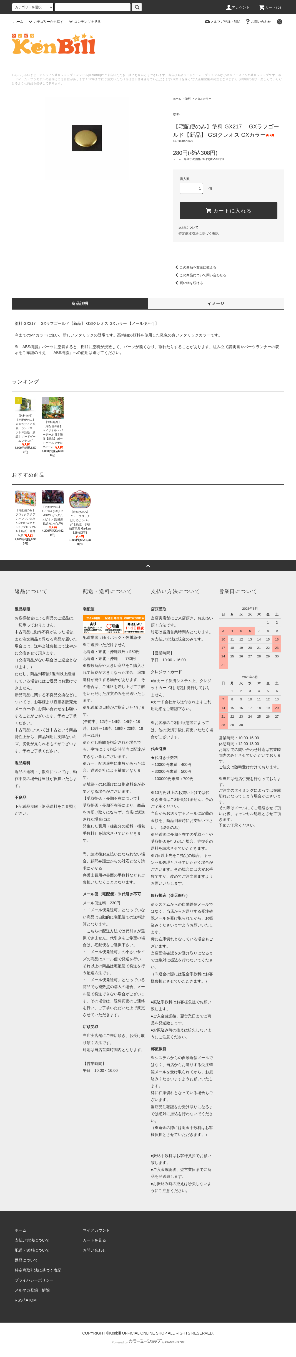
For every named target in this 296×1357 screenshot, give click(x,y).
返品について (189, 227)
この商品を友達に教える (194, 267)
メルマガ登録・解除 (222, 22)
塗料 (188, 98)
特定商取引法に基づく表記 (199, 234)
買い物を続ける (188, 283)
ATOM (31, 1300)
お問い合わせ (257, 22)
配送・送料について (32, 1250)
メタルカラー (203, 98)
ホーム (18, 22)
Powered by (148, 1342)
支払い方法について (32, 1240)
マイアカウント (96, 1230)
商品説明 (80, 303)
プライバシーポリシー (34, 1280)
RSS (19, 1300)
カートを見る (94, 1240)
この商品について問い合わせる (199, 275)
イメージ (216, 303)
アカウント (237, 7)
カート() (270, 7)
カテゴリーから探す (45, 22)
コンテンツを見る (84, 22)
